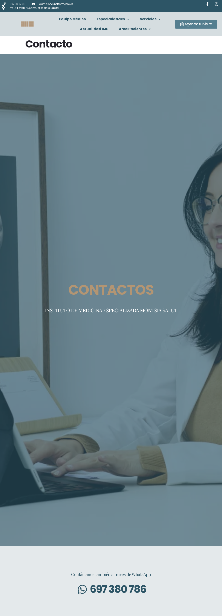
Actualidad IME (94, 28)
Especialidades (113, 19)
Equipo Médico (72, 19)
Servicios (150, 19)
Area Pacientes (135, 29)
